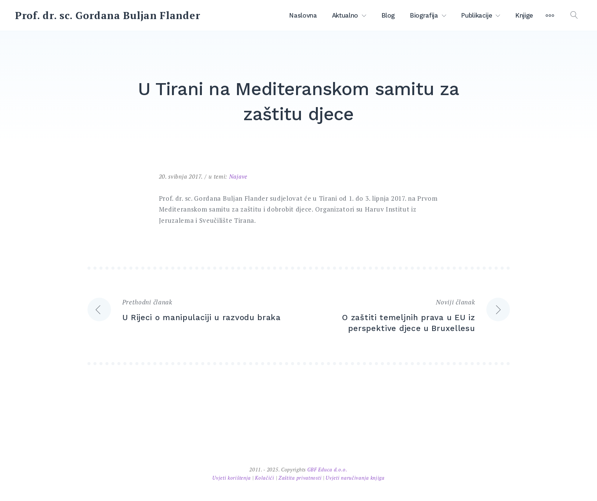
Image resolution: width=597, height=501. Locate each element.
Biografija (424, 15)
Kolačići (265, 477)
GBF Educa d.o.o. (327, 469)
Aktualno (345, 15)
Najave (238, 176)
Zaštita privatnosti (301, 477)
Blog (388, 15)
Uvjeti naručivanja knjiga (355, 477)
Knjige (524, 15)
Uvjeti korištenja (232, 477)
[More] (550, 15)
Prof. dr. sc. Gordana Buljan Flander (107, 15)
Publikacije (476, 15)
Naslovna (303, 15)
